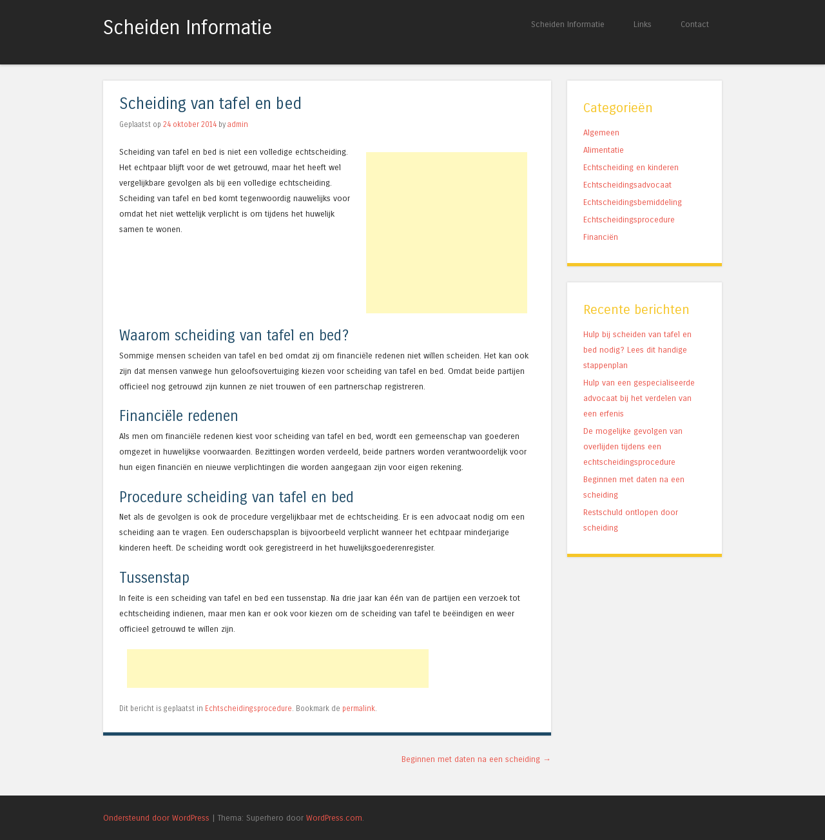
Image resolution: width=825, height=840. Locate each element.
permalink (358, 708)
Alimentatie (603, 150)
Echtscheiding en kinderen (631, 167)
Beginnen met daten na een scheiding (476, 759)
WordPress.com (334, 818)
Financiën (600, 237)
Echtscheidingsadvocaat (627, 185)
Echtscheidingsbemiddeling (632, 202)
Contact (695, 24)
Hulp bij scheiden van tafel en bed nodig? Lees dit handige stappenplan (637, 349)
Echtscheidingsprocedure (248, 708)
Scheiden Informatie (187, 27)
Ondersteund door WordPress (156, 818)
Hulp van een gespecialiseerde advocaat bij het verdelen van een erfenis (639, 398)
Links (643, 24)
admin (238, 124)
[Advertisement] (446, 232)
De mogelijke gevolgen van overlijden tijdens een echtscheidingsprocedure (633, 446)
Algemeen (601, 132)
